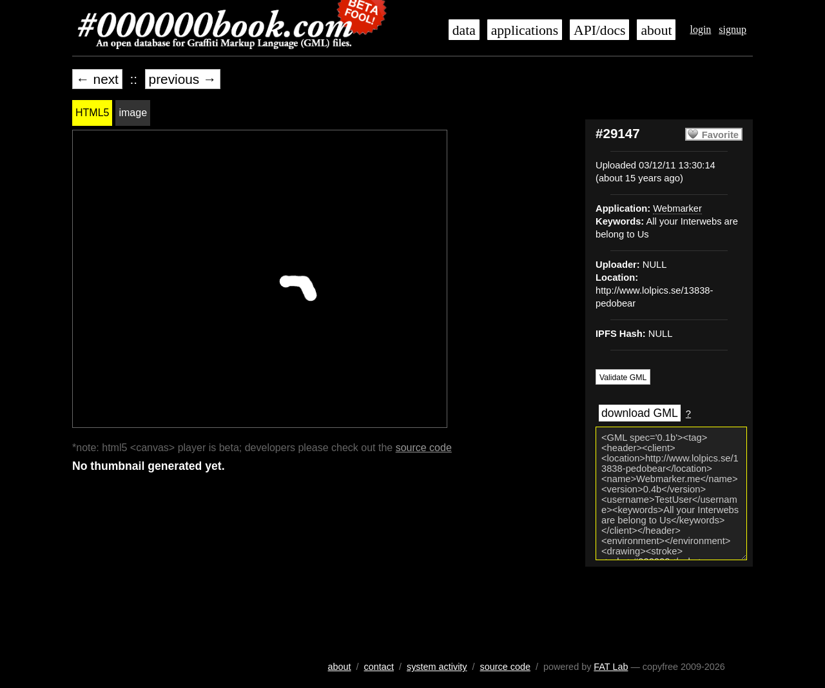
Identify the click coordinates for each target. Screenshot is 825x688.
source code (424, 447)
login (700, 29)
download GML (639, 413)
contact (379, 667)
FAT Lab (611, 667)
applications (524, 30)
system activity (437, 667)
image (133, 112)
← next (97, 79)
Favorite (720, 135)
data (464, 30)
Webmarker (677, 208)
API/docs (599, 30)
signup (732, 29)
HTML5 (92, 112)
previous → (183, 79)
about (656, 30)
